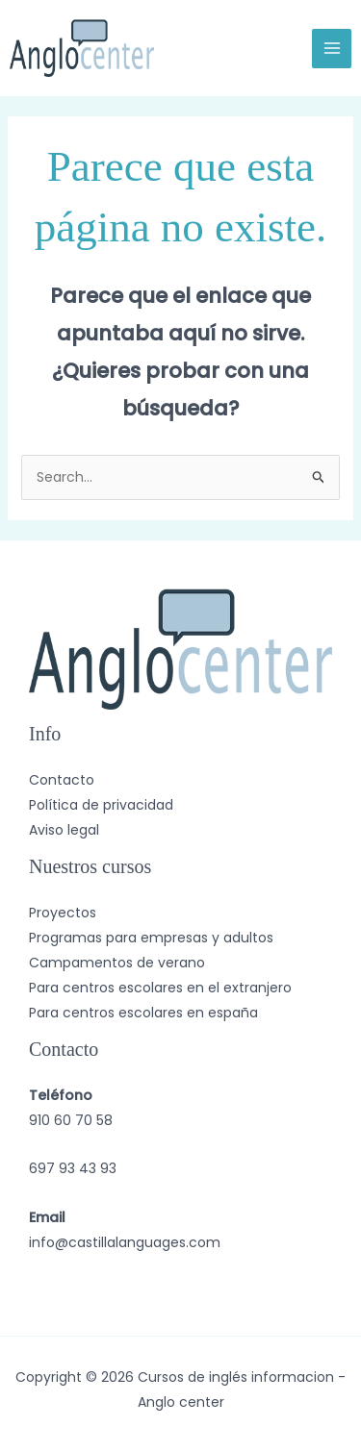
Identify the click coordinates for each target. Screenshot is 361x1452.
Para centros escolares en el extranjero (160, 987)
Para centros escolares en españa (143, 1012)
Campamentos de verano (117, 962)
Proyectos (62, 912)
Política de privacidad (101, 804)
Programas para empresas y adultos (151, 937)
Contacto (61, 779)
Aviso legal (64, 829)
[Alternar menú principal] (331, 48)
